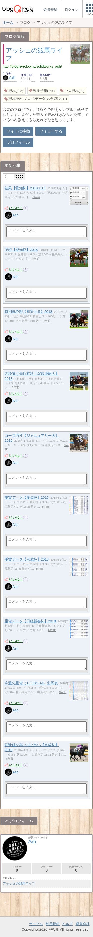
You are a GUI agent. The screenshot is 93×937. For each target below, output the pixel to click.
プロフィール (18, 142)
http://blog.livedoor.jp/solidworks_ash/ (32, 66)
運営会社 (83, 924)
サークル (36, 924)
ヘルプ (67, 924)
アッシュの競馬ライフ (19, 883)
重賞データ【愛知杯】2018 (27, 497)
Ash (9, 77)
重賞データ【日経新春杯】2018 (30, 621)
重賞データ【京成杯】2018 (27, 559)
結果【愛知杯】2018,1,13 (25, 188)
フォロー (16, 868)
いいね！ (16, 208)
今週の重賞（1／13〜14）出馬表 (31, 683)
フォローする (50, 131)
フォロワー (46, 868)
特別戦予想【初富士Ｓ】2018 (28, 311)
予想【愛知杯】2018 (21, 250)
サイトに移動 (18, 131)
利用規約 (53, 924)
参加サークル (76, 868)
